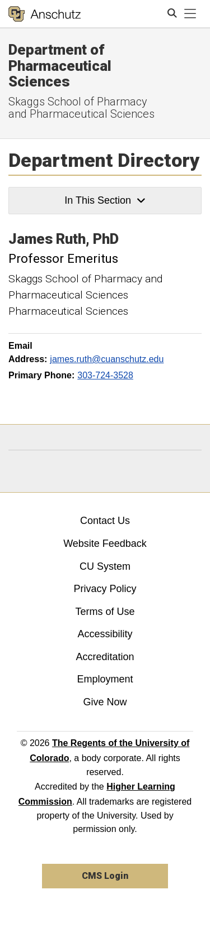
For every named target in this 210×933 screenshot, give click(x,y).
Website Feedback (105, 543)
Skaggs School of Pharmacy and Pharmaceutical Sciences (81, 108)
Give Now (105, 702)
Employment (105, 679)
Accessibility (104, 633)
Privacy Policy (104, 588)
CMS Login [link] (105, 876)
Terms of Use (104, 611)
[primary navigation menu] (190, 14)
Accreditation (105, 656)
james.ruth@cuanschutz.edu (107, 359)
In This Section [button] (104, 200)
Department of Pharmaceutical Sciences (59, 65)
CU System (105, 566)
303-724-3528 (105, 375)
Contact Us (105, 520)
